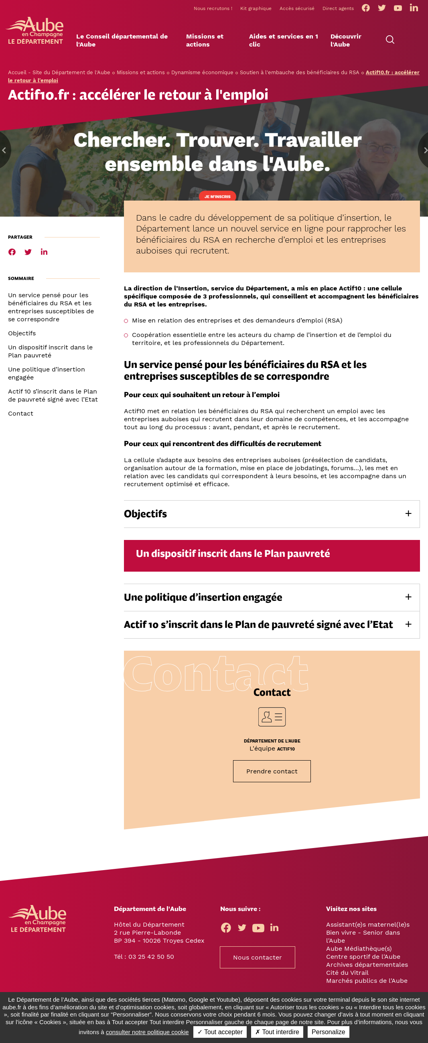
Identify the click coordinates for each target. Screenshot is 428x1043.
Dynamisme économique (202, 72)
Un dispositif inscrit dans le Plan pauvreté (50, 351)
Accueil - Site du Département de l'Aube (59, 72)
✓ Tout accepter (220, 1032)
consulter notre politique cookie (147, 1032)
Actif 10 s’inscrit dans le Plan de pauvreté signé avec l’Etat (53, 395)
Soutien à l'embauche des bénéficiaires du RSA (299, 72)
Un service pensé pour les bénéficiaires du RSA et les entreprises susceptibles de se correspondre (51, 307)
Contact (20, 413)
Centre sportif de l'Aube (363, 956)
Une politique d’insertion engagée (46, 373)
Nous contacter (257, 957)
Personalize (328, 1032)
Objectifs (22, 333)
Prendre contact (272, 771)
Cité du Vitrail (347, 972)
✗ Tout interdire (277, 1032)
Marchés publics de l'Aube (367, 980)
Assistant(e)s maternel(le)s (368, 924)
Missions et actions (141, 72)
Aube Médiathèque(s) (359, 948)
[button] (129, 40)
